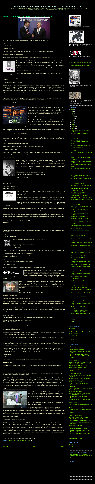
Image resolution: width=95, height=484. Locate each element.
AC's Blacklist (72, 328)
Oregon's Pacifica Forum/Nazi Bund (76, 349)
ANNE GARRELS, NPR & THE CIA (79, 296)
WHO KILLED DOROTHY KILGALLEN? (80, 298)
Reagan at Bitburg (73, 402)
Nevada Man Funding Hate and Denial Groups (79, 406)
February (74, 126)
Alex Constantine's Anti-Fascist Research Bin (47, 6)
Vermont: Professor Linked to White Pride (78, 365)
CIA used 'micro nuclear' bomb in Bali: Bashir (81, 164)
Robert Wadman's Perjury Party (76, 438)
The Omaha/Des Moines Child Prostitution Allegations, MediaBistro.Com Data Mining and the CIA (80, 456)
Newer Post (5, 446)
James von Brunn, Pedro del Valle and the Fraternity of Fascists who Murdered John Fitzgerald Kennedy (80, 411)
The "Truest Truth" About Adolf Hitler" (79, 287)
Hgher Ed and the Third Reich (75, 391)
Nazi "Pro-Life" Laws (73, 339)
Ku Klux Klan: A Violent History (75, 425)
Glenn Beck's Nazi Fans (74, 360)
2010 (71, 109)
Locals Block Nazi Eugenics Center (79, 282)
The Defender (72, 386)
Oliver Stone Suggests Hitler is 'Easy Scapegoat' (79, 433)
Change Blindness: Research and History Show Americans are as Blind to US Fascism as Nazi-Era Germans (80, 356)
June (73, 120)
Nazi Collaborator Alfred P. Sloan (76, 380)
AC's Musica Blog (73, 335)
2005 (71, 321)
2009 (71, 111)
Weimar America (72, 346)
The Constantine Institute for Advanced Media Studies (80, 331)
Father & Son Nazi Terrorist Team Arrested (78, 428)
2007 (71, 115)
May (73, 122)
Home (34, 446)
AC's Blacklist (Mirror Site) (74, 330)
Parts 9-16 (71, 446)
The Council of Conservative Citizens (77, 407)
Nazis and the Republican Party (76, 347)
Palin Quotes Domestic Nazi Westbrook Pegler (79, 359)
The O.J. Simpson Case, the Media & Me (80, 317)
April (73, 124)
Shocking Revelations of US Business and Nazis (79, 378)
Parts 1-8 (71, 444)
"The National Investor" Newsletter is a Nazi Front (79, 420)
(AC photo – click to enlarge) (77, 280)
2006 (71, 319)
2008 (71, 113)
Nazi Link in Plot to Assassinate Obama (77, 367)
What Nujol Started (73, 389)
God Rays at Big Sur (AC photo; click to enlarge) (81, 197)
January (73, 128)
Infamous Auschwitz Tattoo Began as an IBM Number (80, 388)
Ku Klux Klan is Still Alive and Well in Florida (78, 427)
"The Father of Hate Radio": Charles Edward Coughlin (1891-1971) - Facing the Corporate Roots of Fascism (80, 383)
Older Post (63, 446)
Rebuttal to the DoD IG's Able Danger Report (81, 264)
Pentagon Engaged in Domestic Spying (79, 255)
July (73, 118)
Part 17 (70, 448)
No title (72, 143)
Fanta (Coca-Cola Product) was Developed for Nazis (80, 404)
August (73, 116)
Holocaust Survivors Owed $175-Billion (79, 216)
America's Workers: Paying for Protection (80, 195)
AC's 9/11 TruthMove (73, 333)
